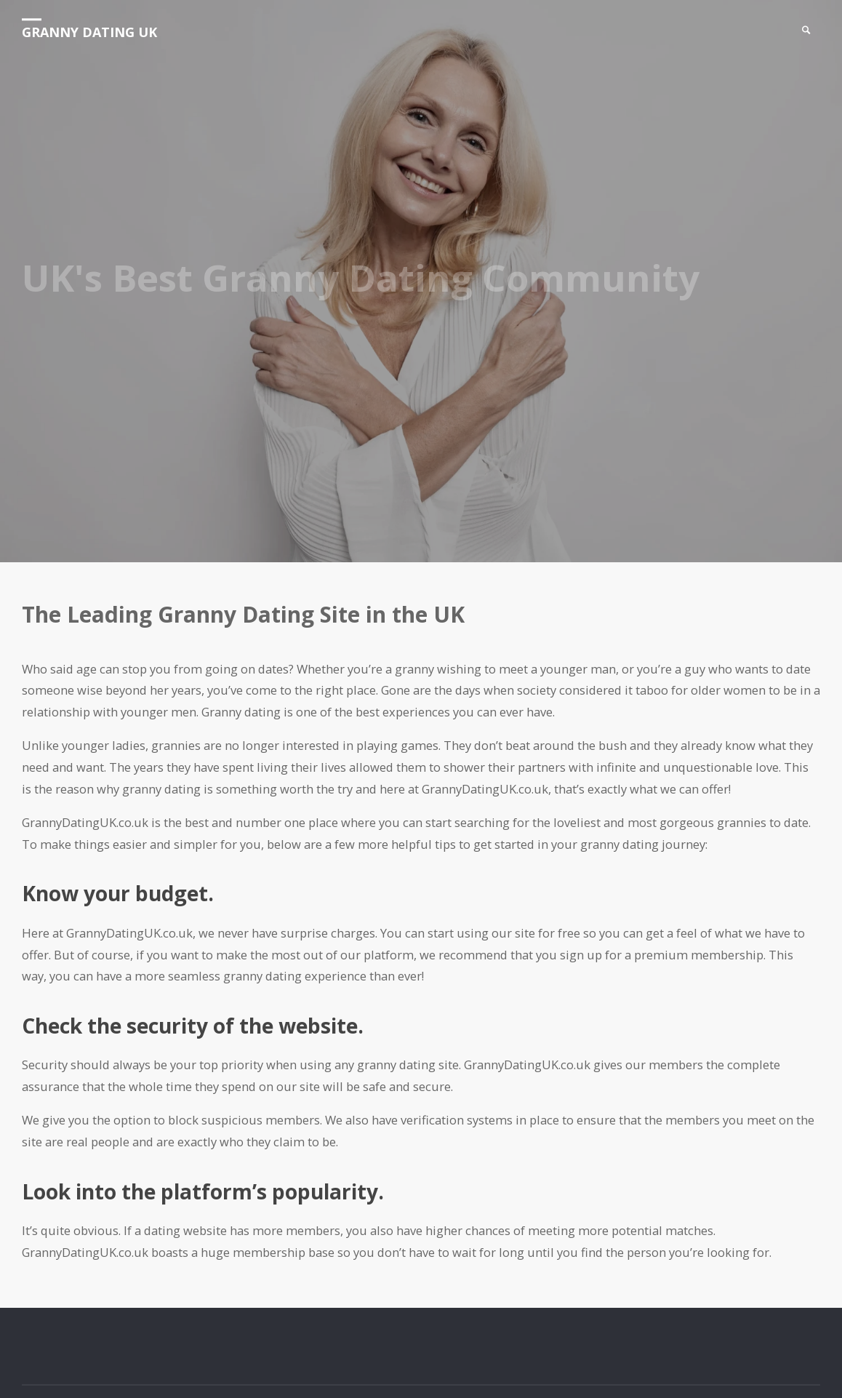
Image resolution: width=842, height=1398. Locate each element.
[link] (806, 31)
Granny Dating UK (89, 32)
